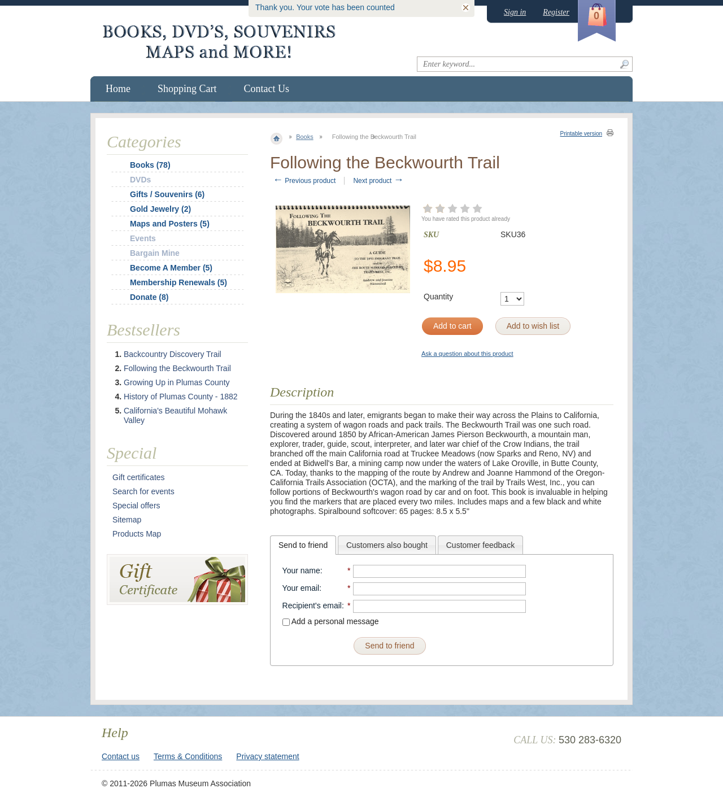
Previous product (304, 181)
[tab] (303, 545)
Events (143, 238)
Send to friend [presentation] (303, 545)
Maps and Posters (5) (170, 223)
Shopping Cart (187, 88)
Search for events (143, 491)
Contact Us (267, 88)
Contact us (121, 756)
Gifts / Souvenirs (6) (167, 194)
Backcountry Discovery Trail (172, 354)
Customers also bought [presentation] (387, 545)
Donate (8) (149, 297)
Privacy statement (267, 756)
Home (118, 88)
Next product (378, 181)
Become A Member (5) (171, 267)
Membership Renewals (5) (178, 282)
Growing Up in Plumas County (177, 382)
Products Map (136, 533)
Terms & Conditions (188, 756)
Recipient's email (312, 605)
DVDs (140, 179)
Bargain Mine (155, 253)
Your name (301, 570)
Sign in (515, 12)
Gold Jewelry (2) (160, 209)
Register (556, 12)
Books (304, 136)
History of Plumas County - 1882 (181, 396)
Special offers (136, 505)
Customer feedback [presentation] (480, 545)
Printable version (581, 133)
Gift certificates (138, 477)
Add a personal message (330, 621)
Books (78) (150, 164)
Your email (301, 588)
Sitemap (126, 519)
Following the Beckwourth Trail (177, 368)
